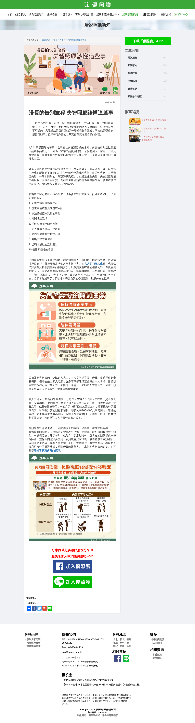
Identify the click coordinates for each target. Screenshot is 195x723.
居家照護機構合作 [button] (106, 14)
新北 (122, 639)
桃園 (115, 643)
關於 (153, 635)
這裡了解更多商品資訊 (47, 450)
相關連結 (119, 652)
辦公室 (67, 675)
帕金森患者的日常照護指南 (154, 120)
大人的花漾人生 (93, 263)
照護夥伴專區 (135, 97)
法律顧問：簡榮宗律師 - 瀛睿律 (97, 715)
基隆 (129, 639)
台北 (115, 639)
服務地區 (119, 635)
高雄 (129, 646)
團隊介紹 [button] (166, 14)
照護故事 (132, 73)
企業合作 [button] (52, 14)
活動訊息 (132, 81)
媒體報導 (132, 89)
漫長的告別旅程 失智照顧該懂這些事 (69, 40)
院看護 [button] (66, 14)
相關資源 (157, 650)
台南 (122, 646)
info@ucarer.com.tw (72, 652)
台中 (129, 643)
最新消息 (46, 40)
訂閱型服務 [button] (149, 14)
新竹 (122, 643)
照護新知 (132, 66)
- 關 (157, 639)
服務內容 (31, 635)
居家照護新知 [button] (130, 14)
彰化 (115, 646)
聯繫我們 (69, 635)
